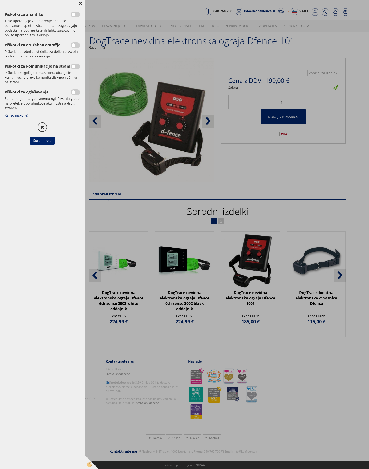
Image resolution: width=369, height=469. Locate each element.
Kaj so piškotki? (16, 115)
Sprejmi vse (42, 140)
